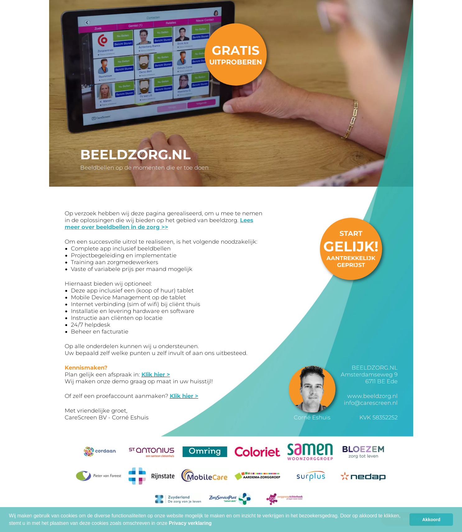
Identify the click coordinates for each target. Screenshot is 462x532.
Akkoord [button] (431, 519)
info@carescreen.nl (371, 402)
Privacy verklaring (190, 523)
